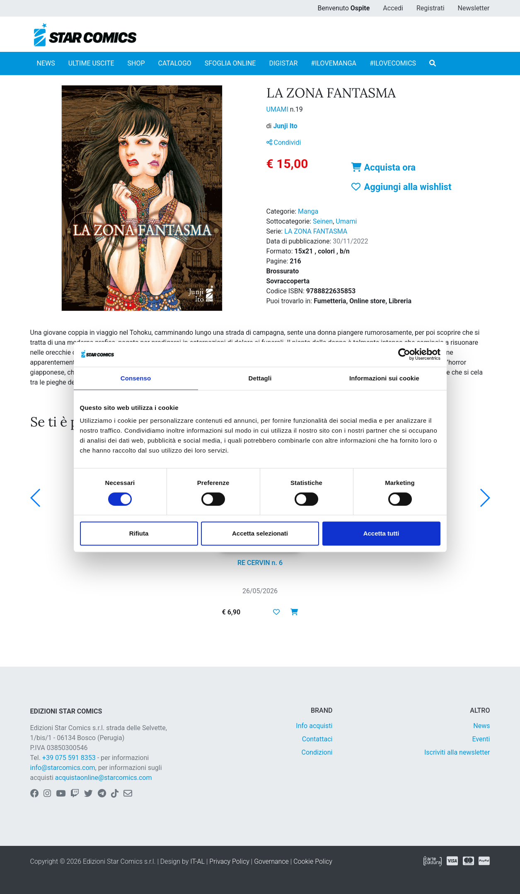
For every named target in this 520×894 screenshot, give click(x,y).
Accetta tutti (381, 533)
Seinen (323, 221)
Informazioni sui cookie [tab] (384, 378)
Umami (346, 221)
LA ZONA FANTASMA (315, 231)
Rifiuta (139, 533)
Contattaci (317, 739)
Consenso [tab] (136, 378)
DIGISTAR (283, 63)
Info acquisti (314, 726)
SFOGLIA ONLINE (230, 63)
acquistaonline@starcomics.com (103, 778)
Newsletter (474, 8)
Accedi (393, 8)
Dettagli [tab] (260, 378)
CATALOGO (174, 63)
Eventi (481, 739)
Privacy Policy (229, 861)
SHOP (136, 63)
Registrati (430, 8)
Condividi (283, 142)
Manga (308, 211)
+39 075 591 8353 (69, 758)
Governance (271, 861)
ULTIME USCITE (91, 63)
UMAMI (278, 109)
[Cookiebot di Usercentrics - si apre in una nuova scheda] (404, 354)
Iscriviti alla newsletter (457, 752)
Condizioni (317, 752)
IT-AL (197, 861)
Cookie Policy (312, 861)
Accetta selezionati (260, 533)
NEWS (46, 63)
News (481, 726)
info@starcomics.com (62, 768)
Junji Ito (285, 126)
